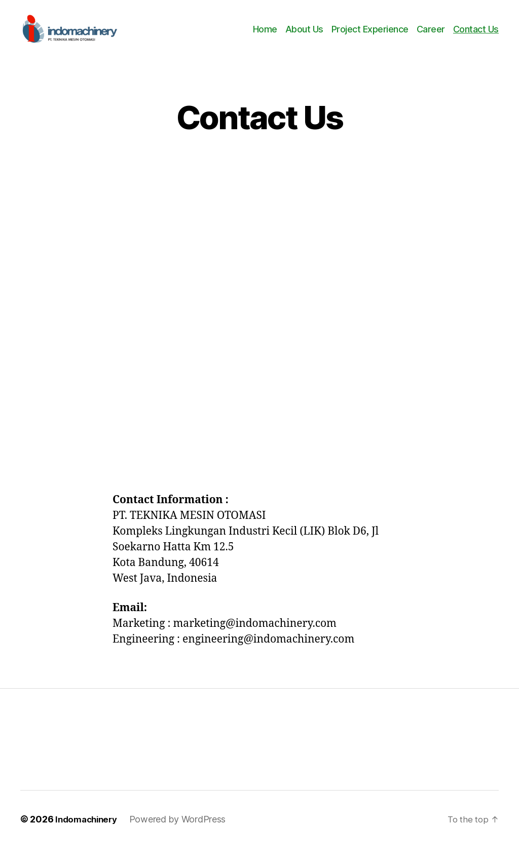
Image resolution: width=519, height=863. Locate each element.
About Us (304, 36)
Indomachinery (88, 834)
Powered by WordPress (182, 834)
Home (265, 36)
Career (431, 36)
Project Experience (370, 36)
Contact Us (476, 36)
